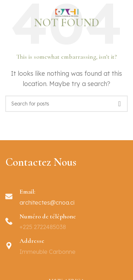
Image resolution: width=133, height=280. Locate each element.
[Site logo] (66, 15)
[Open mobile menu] (6, 16)
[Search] (66, 104)
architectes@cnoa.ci (47, 202)
